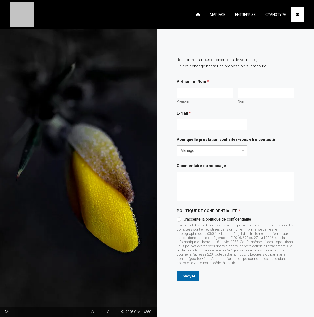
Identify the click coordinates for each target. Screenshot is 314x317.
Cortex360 (142, 312)
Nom (241, 101)
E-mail (184, 113)
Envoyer (187, 276)
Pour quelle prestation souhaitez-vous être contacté (226, 139)
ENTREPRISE (245, 15)
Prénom (183, 101)
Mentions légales (104, 312)
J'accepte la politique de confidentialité (217, 219)
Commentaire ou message (201, 165)
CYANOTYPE (275, 15)
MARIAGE (217, 15)
